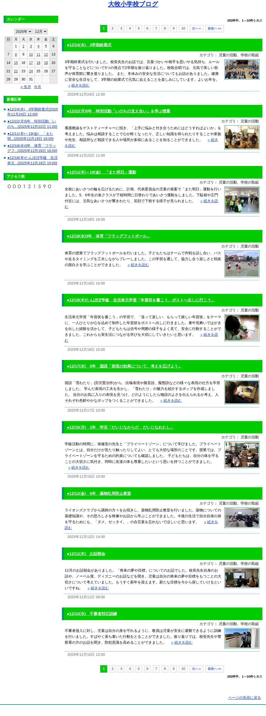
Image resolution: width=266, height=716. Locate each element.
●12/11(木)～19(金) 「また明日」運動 (101, 172)
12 (46, 55)
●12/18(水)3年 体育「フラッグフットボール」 (109, 236)
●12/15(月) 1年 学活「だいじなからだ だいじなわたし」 (120, 427)
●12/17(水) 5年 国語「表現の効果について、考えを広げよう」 (124, 366)
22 (16, 71)
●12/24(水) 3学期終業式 (89, 45)
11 (38, 55)
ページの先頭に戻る (244, 698)
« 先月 (26, 87)
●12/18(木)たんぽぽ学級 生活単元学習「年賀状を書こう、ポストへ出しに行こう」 (141, 300)
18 (38, 63)
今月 (37, 87)
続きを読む (79, 85)
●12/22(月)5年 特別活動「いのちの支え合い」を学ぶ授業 (118, 111)
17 (31, 63)
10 (183, 28)
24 (31, 71)
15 (16, 63)
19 (46, 63)
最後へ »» (214, 28)
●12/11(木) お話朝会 (86, 553)
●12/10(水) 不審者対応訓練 (92, 613)
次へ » (196, 28)
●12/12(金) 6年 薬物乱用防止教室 (99, 493)
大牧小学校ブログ (133, 4)
